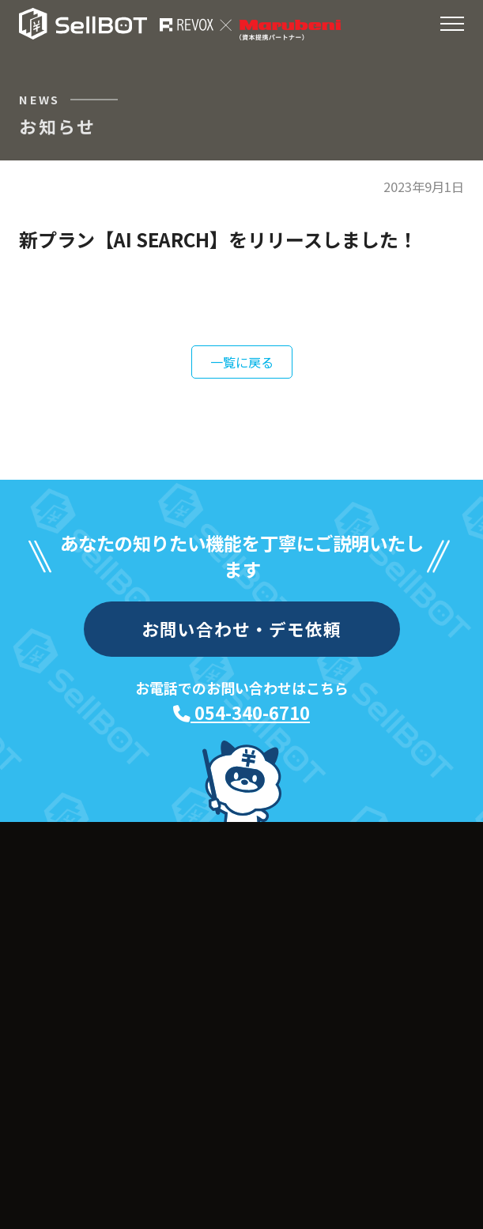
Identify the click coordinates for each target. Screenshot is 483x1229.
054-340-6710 (241, 712)
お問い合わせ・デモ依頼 (242, 628)
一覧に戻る (242, 361)
